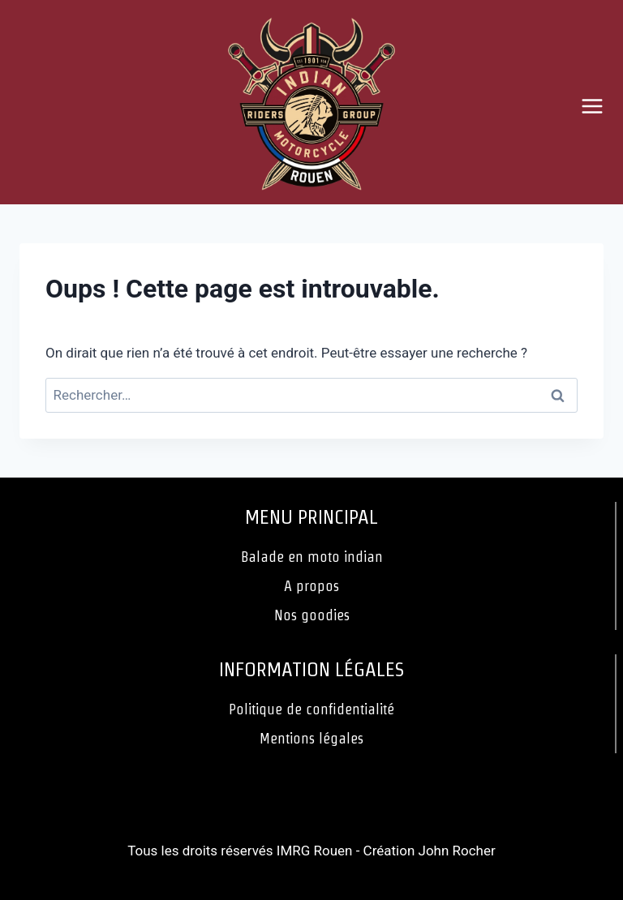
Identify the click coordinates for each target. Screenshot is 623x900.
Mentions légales (311, 738)
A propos (311, 586)
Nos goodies (312, 615)
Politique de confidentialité (311, 709)
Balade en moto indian (312, 556)
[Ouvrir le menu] (598, 105)
